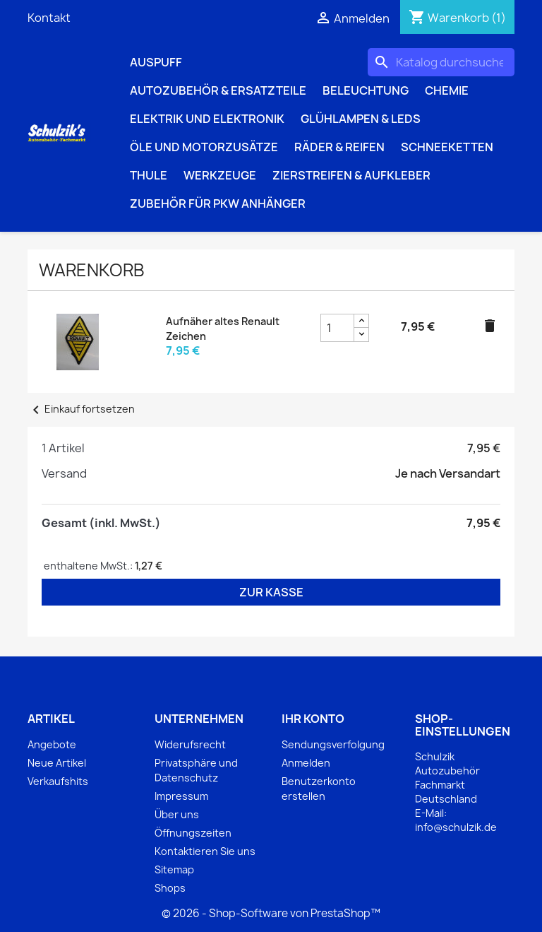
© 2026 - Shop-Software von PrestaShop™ (271, 913)
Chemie (447, 90)
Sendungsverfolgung (333, 744)
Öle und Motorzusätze (204, 147)
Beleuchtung (366, 90)
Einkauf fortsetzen (81, 408)
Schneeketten (447, 147)
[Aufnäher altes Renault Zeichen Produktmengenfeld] (337, 328)
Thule (148, 175)
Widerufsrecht (190, 744)
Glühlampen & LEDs (361, 118)
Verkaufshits (58, 781)
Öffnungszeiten (193, 832)
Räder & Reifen (339, 147)
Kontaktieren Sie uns (205, 851)
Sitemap (174, 869)
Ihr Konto (313, 718)
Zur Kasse (271, 592)
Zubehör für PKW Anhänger (218, 203)
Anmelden (306, 762)
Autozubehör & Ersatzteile (218, 90)
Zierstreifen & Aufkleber (351, 175)
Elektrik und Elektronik (207, 118)
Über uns (177, 814)
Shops (170, 888)
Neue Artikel (57, 762)
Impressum (181, 796)
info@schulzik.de (456, 827)
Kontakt (49, 17)
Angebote (52, 744)
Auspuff (156, 62)
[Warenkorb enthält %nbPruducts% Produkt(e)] (457, 17)
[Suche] (441, 62)
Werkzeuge (219, 175)
